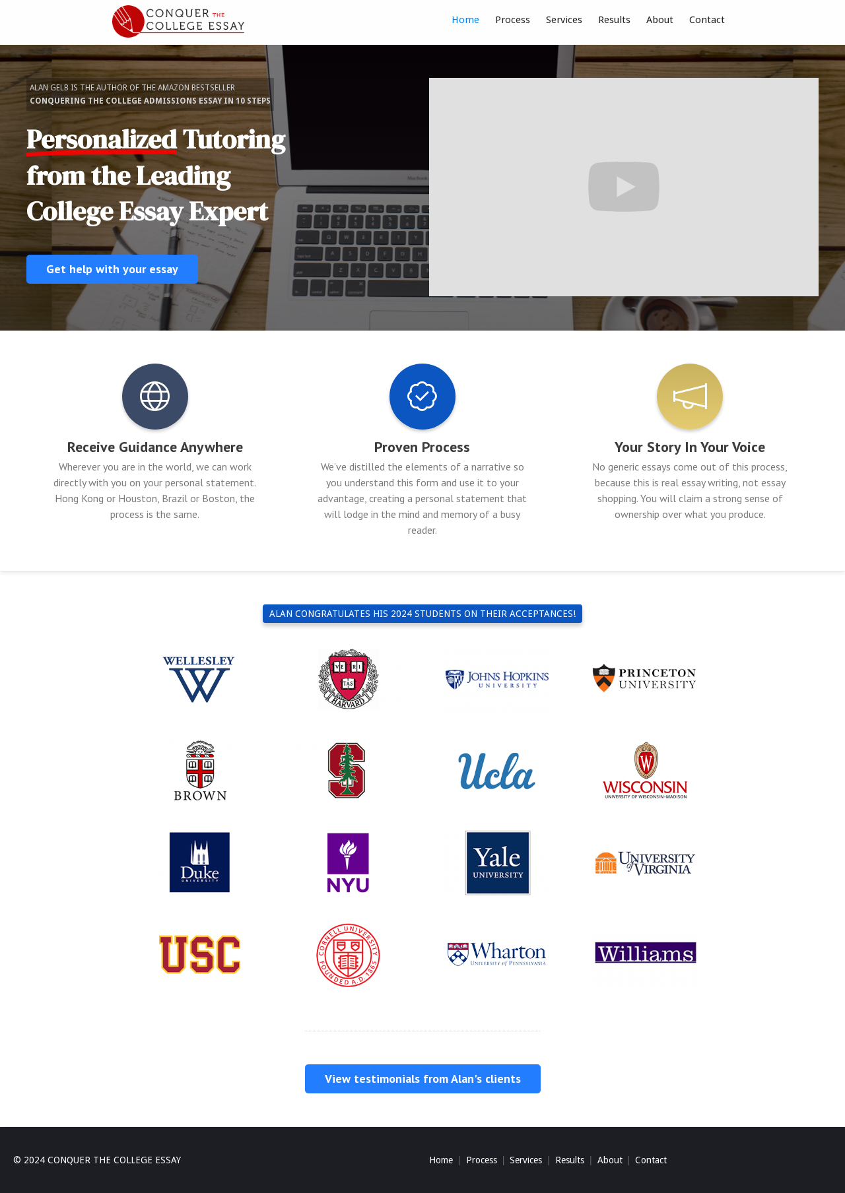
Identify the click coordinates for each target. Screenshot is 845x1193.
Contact (707, 20)
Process (512, 20)
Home (465, 20)
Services (564, 20)
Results (614, 20)
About (659, 20)
